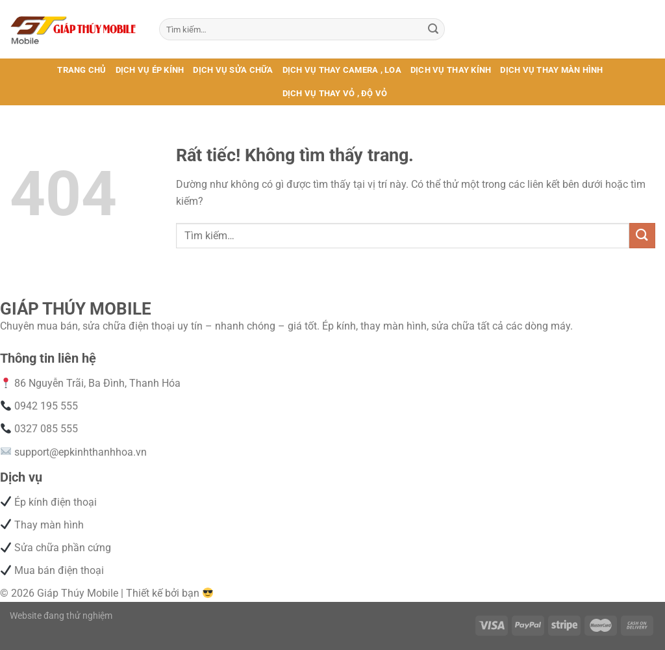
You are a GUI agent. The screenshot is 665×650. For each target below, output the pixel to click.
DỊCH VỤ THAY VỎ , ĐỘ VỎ (335, 93)
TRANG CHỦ (81, 70)
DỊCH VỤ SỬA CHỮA (233, 70)
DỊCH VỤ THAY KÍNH (450, 70)
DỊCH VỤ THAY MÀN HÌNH (551, 70)
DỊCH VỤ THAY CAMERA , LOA (341, 70)
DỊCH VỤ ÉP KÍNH (150, 70)
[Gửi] (433, 29)
